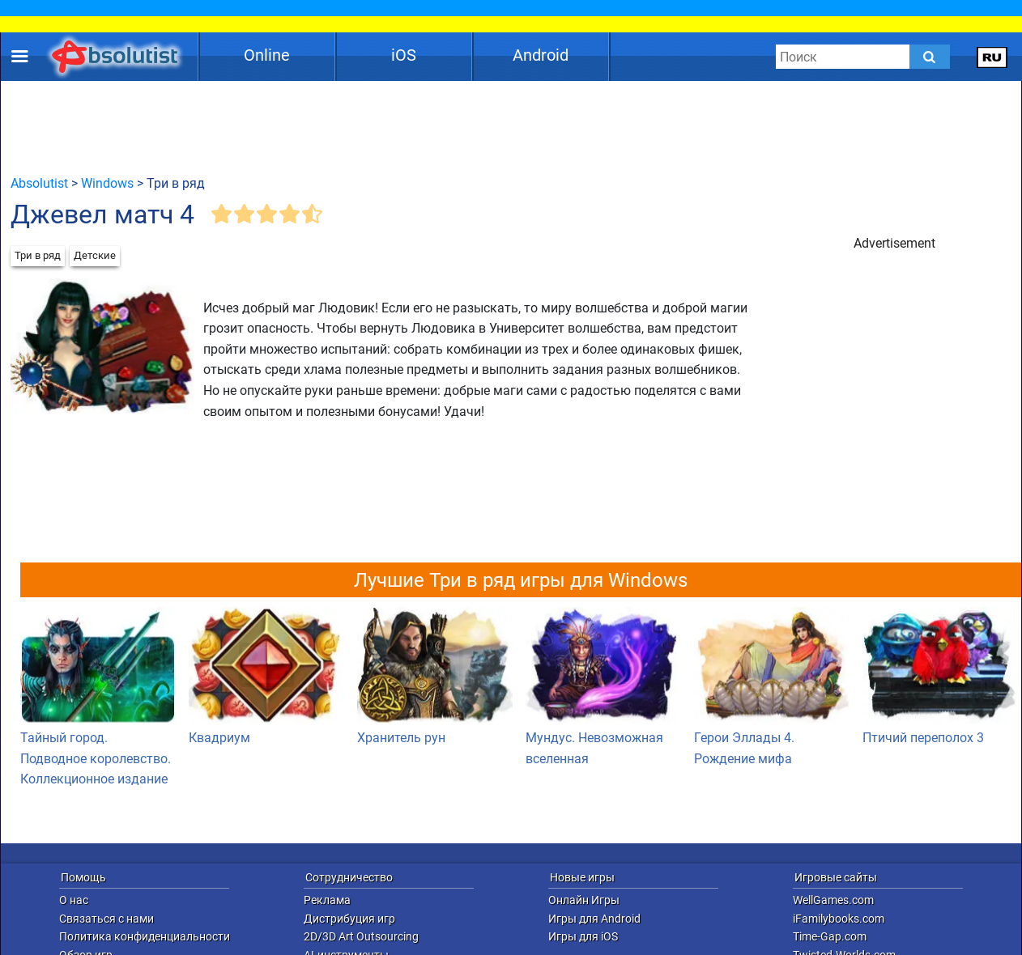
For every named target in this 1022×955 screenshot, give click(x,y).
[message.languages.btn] (992, 56)
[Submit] (929, 57)
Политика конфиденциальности (144, 936)
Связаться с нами (106, 918)
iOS (403, 55)
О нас (73, 899)
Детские (95, 255)
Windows (107, 183)
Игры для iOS (583, 936)
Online (267, 55)
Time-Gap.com (830, 936)
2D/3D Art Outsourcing (361, 936)
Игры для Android (594, 918)
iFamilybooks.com (838, 918)
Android (540, 55)
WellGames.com (833, 899)
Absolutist (39, 183)
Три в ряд (38, 255)
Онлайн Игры (584, 899)
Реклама (327, 899)
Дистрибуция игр (349, 918)
